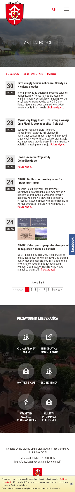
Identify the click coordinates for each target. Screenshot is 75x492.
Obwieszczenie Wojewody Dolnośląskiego (34, 158)
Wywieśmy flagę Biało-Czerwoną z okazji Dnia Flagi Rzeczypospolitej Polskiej (43, 121)
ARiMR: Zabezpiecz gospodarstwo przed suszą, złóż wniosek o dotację (43, 247)
